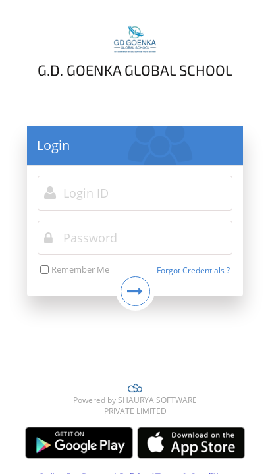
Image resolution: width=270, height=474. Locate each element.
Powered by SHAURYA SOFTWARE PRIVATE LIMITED (135, 399)
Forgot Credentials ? (193, 270)
